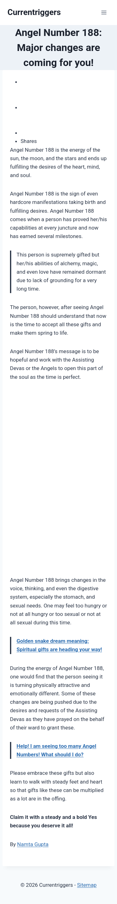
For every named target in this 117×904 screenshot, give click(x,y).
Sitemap (87, 885)
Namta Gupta (33, 844)
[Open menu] (104, 12)
